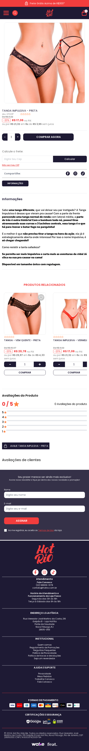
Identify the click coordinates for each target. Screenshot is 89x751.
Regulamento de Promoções (45, 647)
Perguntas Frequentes (44, 650)
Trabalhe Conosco (44, 679)
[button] (44, 446)
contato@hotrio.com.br (44, 587)
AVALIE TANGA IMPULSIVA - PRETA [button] (25, 446)
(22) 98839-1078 (44, 585)
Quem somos (45, 644)
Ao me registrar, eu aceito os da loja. (35, 530)
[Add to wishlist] (41, 297)
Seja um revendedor (44, 658)
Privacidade (44, 673)
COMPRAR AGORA (48, 137)
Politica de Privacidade (44, 653)
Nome (7, 489)
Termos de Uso (46, 530)
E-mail (7, 503)
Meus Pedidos (44, 676)
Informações (15, 183)
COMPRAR (25, 372)
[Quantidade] (11, 137)
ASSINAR (21, 521)
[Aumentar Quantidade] (40, 364)
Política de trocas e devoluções (44, 655)
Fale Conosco (44, 681)
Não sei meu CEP (10, 165)
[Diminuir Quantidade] (10, 364)
